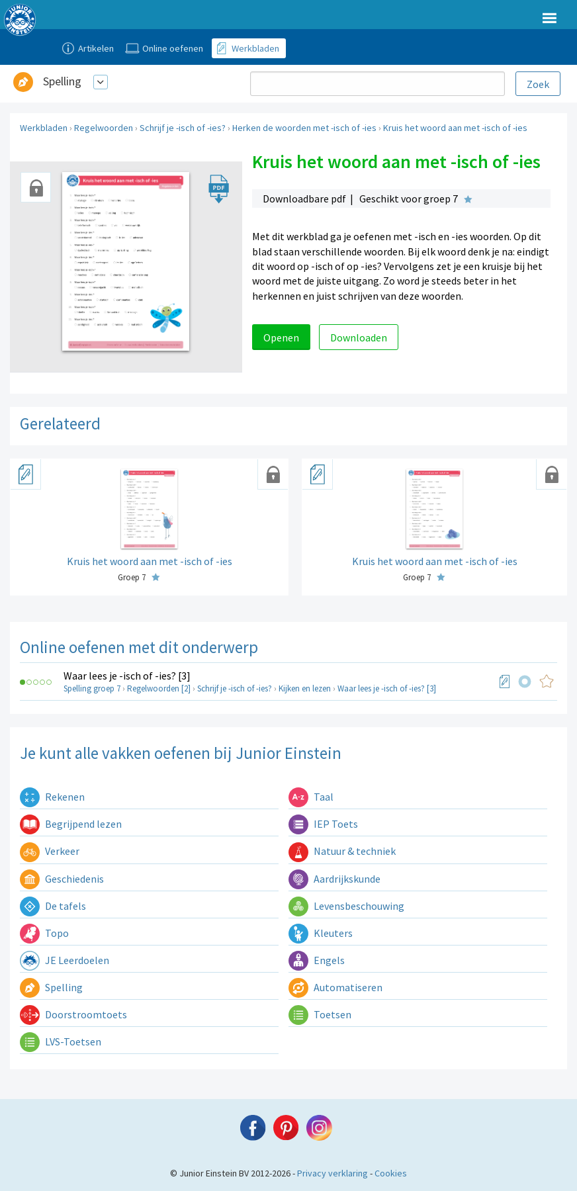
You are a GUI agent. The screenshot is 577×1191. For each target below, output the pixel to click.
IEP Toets (323, 823)
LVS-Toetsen (60, 1041)
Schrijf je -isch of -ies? (183, 128)
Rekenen (52, 796)
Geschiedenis (62, 878)
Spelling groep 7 (92, 688)
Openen (281, 337)
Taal (310, 796)
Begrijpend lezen (71, 823)
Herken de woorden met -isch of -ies (304, 128)
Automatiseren (335, 987)
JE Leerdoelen (64, 960)
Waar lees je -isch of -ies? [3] (127, 675)
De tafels (53, 905)
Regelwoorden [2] (159, 688)
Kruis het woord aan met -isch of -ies (455, 128)
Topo (44, 933)
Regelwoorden (103, 128)
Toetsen (319, 1014)
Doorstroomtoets (73, 1014)
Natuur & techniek (342, 851)
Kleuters (320, 933)
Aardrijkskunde (334, 878)
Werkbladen (43, 128)
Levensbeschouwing (346, 905)
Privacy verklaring (332, 1173)
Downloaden (358, 337)
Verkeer (49, 851)
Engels (316, 960)
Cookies (391, 1173)
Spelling (62, 81)
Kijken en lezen (305, 688)
